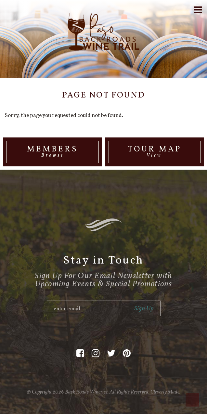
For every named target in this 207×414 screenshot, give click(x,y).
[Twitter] (111, 354)
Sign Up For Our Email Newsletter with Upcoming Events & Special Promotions (103, 280)
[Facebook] (80, 354)
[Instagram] (95, 354)
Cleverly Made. (165, 392)
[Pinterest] (127, 354)
